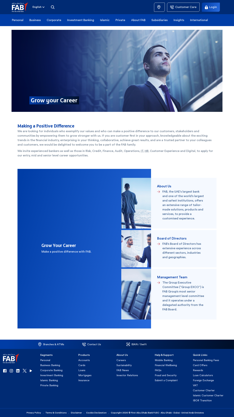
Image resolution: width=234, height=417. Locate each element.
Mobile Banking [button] (164, 360)
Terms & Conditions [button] (56, 413)
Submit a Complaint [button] (166, 380)
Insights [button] (179, 20)
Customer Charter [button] (204, 390)
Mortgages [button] (85, 375)
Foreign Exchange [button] (203, 380)
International (199, 20)
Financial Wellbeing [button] (166, 365)
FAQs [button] (158, 370)
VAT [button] (195, 385)
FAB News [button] (122, 370)
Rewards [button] (198, 370)
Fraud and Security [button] (166, 375)
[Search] (52, 7)
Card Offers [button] (200, 365)
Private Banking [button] (49, 385)
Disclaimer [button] (76, 413)
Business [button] (35, 20)
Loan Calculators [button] (203, 375)
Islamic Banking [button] (49, 380)
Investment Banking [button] (80, 20)
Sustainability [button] (124, 365)
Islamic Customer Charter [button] (208, 395)
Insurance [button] (83, 380)
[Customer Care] (183, 7)
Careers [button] (121, 360)
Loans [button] (81, 370)
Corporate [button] (54, 20)
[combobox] (37, 7)
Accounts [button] (84, 360)
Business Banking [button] (50, 365)
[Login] (211, 7)
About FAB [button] (138, 20)
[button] (22, 7)
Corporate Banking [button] (51, 370)
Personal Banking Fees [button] (206, 360)
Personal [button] (17, 20)
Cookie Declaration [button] (96, 413)
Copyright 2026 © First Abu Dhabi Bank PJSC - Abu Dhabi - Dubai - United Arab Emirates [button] (157, 413)
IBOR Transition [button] (202, 400)
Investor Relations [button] (127, 375)
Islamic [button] (105, 20)
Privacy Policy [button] (34, 413)
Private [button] (120, 20)
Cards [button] (81, 365)
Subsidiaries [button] (159, 20)
